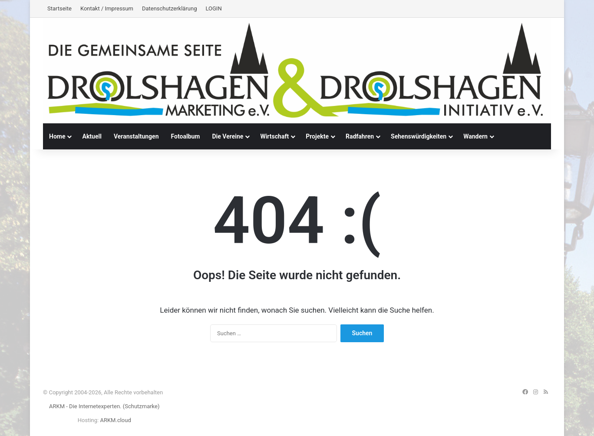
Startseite (59, 8)
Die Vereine (227, 136)
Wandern (475, 136)
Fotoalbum (185, 136)
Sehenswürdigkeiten (418, 136)
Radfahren (360, 136)
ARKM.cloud (115, 420)
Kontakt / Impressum (106, 8)
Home (57, 136)
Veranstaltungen (136, 136)
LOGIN (213, 8)
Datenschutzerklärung (169, 8)
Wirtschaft (274, 136)
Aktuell (91, 136)
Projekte (317, 136)
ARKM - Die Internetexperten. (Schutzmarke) (104, 406)
